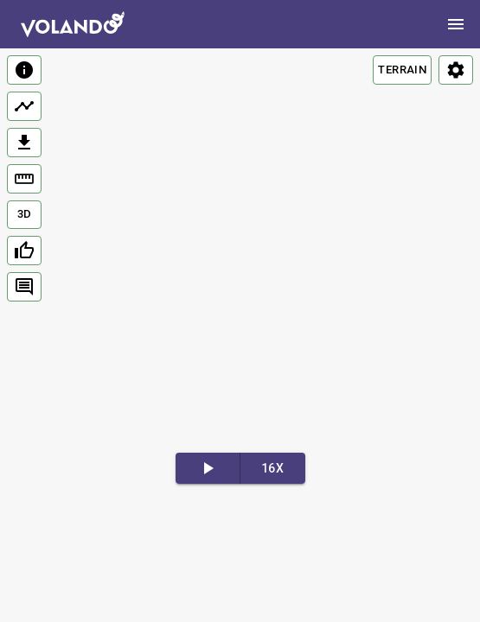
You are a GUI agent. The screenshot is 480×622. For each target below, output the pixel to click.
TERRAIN (402, 69)
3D (24, 213)
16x (272, 468)
